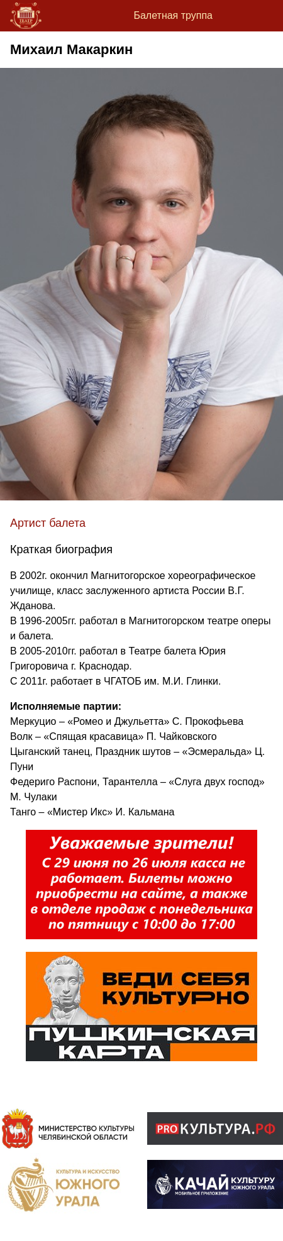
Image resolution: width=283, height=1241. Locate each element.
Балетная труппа (173, 15)
